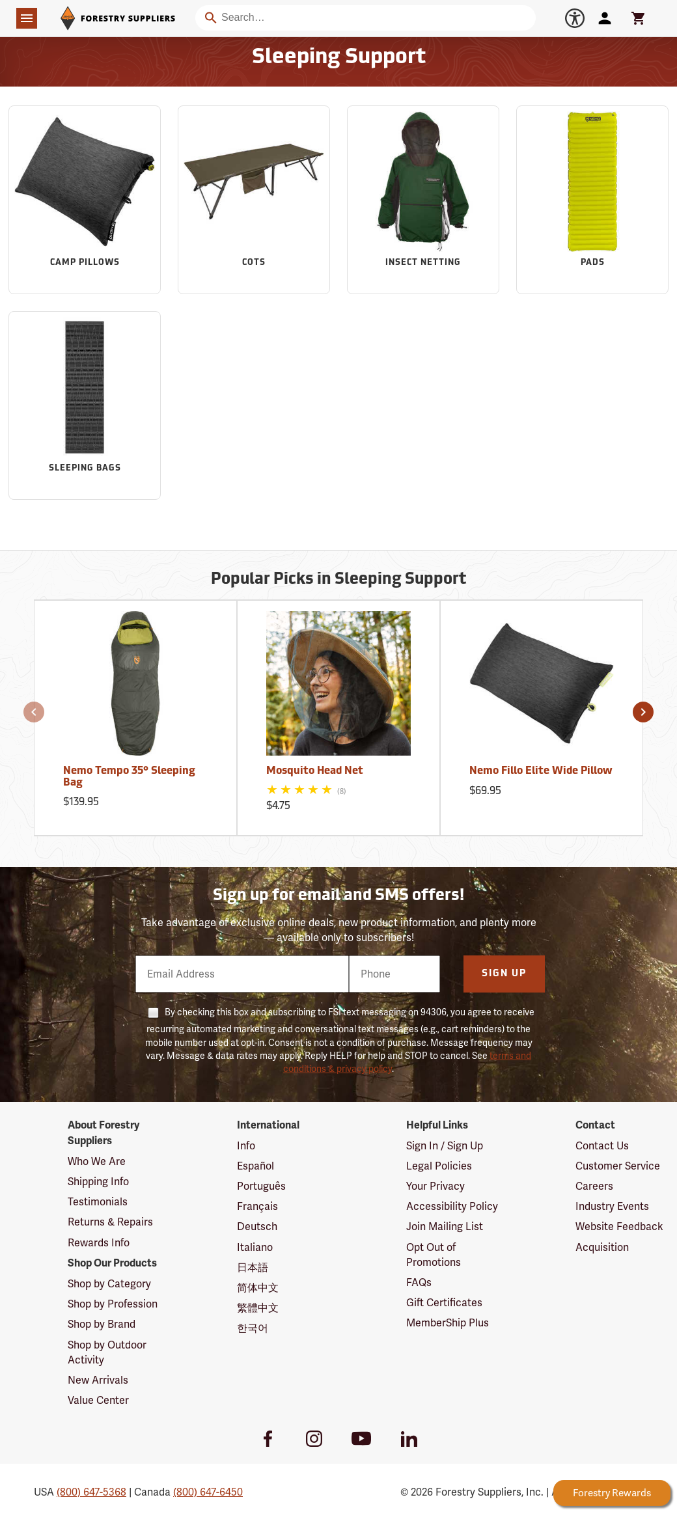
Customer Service (617, 1166)
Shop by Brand (101, 1324)
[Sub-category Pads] (592, 199)
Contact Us (602, 1146)
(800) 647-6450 (208, 1492)
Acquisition (602, 1247)
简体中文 (258, 1288)
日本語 (252, 1267)
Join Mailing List (444, 1226)
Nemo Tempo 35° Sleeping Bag (129, 777)
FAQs (419, 1282)
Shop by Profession (113, 1304)
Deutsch (257, 1226)
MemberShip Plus (447, 1323)
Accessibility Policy (452, 1206)
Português (261, 1186)
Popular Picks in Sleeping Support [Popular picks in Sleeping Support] (338, 580)
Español (255, 1166)
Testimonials (98, 1202)
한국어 (252, 1328)
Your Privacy (435, 1186)
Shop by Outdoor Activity (107, 1352)
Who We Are (97, 1161)
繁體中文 (258, 1308)
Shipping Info (98, 1181)
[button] (33, 712)
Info (246, 1146)
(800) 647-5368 (91, 1492)
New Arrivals (98, 1380)
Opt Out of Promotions (433, 1254)
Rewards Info (99, 1243)
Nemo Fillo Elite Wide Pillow (541, 771)
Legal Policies (439, 1166)
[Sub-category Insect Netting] (423, 199)
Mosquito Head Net (314, 771)
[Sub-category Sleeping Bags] (84, 405)
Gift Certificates (444, 1302)
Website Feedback (619, 1226)
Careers (594, 1186)
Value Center (98, 1400)
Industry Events (612, 1206)
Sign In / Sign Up (444, 1146)
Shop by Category (109, 1284)
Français (257, 1206)
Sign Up (504, 974)
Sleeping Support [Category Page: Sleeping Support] (339, 58)
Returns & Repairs (110, 1222)
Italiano (255, 1247)
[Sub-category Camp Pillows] (84, 199)
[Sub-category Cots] (254, 199)
